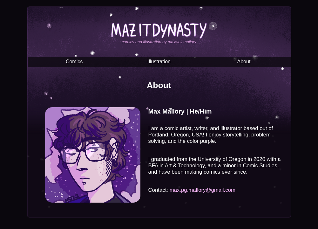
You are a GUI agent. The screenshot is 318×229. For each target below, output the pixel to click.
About (244, 61)
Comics (74, 61)
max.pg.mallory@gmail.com (202, 190)
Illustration (159, 61)
